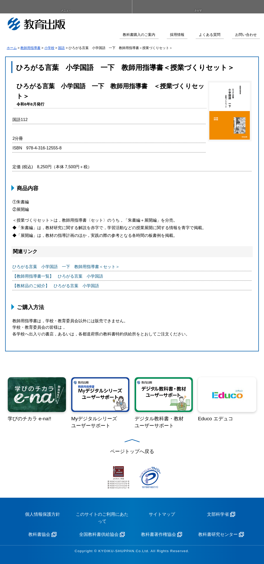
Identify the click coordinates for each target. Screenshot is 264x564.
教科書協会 (39, 534)
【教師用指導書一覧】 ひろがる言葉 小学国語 (57, 276)
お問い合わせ (246, 35)
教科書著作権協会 (158, 534)
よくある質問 (209, 35)
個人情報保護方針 (42, 514)
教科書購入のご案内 (139, 35)
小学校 (49, 48)
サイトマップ (162, 514)
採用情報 (177, 35)
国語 (61, 48)
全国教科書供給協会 (99, 534)
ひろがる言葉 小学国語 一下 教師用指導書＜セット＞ (66, 266)
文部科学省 (218, 514)
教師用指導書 (30, 48)
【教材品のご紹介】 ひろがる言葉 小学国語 (55, 286)
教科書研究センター (218, 534)
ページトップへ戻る (132, 451)
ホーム (12, 48)
